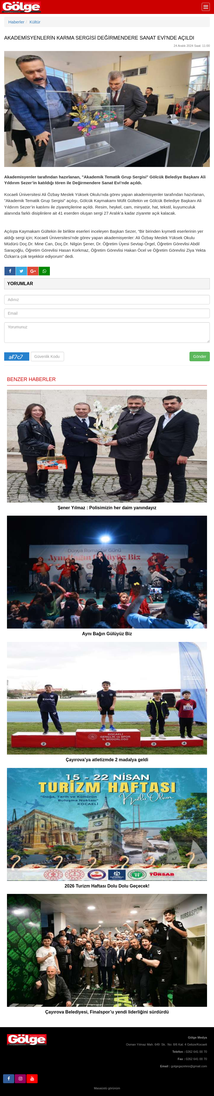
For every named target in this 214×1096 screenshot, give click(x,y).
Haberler (16, 22)
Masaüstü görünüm (107, 1088)
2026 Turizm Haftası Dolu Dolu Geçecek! (107, 886)
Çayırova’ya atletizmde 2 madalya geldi (107, 759)
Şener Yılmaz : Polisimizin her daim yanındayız (107, 507)
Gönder (199, 356)
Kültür (35, 22)
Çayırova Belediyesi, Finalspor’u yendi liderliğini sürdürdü (107, 1012)
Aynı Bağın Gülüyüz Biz (107, 633)
